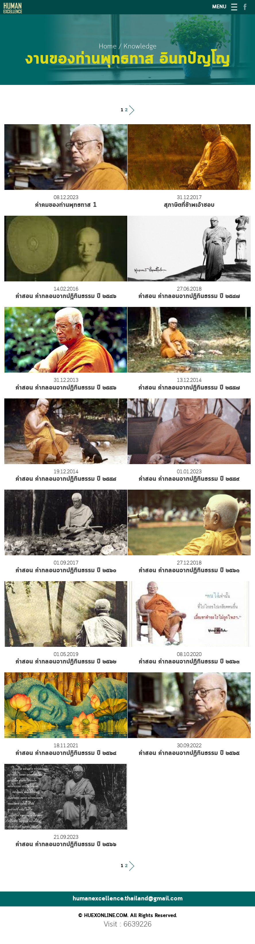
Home (108, 46)
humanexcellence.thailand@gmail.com (128, 898)
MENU (219, 7)
